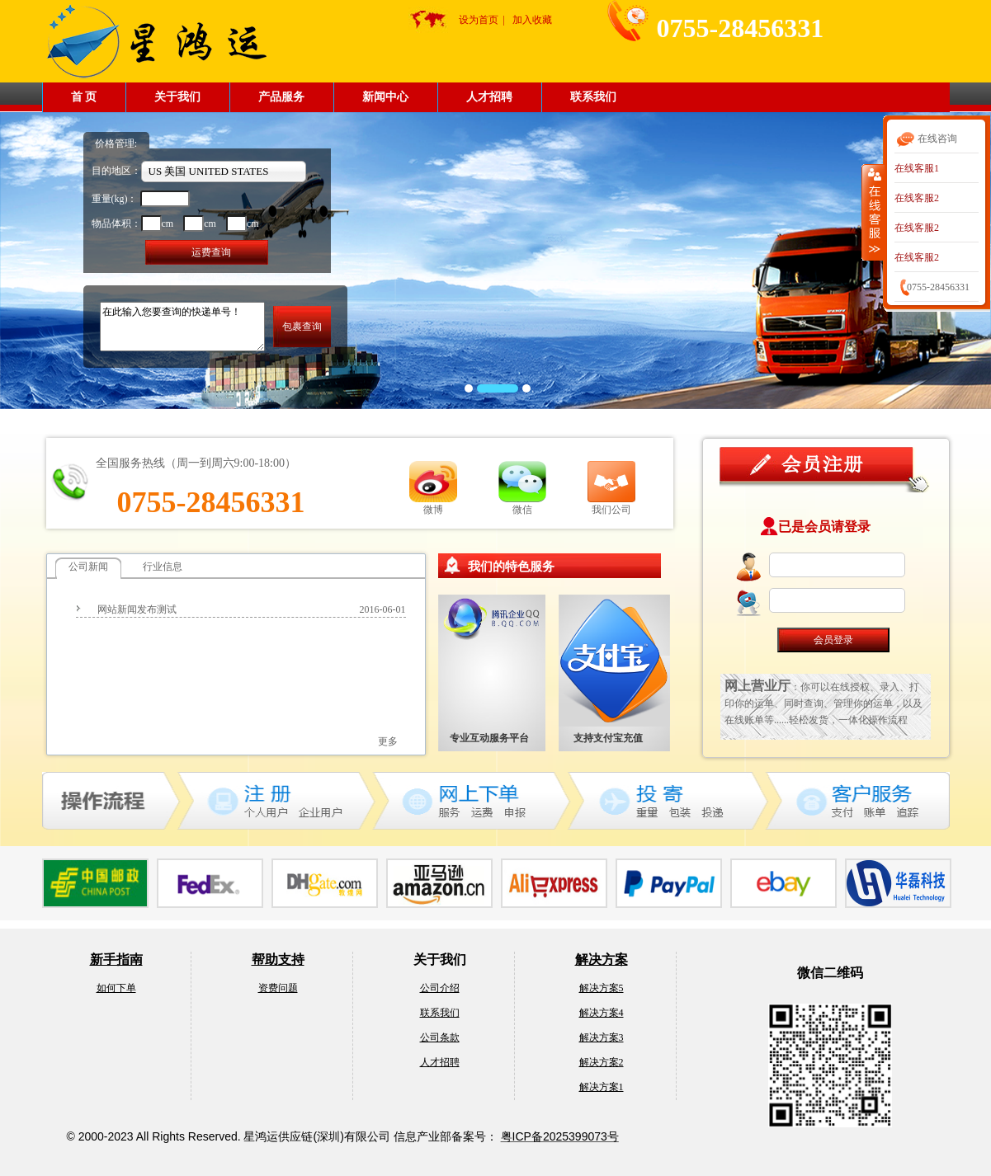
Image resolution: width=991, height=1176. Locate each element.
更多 (388, 741)
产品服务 (281, 97)
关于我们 (177, 97)
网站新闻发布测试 (137, 609)
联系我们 (593, 97)
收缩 (873, 212)
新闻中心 (385, 97)
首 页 (84, 97)
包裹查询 (302, 326)
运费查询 (211, 252)
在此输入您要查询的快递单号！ (182, 326)
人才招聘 (489, 97)
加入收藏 (532, 20)
